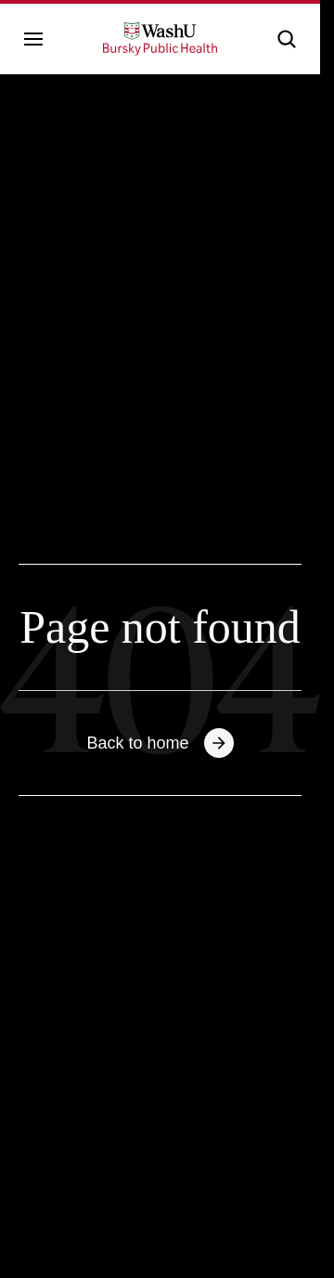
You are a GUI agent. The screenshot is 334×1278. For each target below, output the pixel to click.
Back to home (159, 743)
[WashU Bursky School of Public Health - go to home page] (160, 39)
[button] (287, 39)
